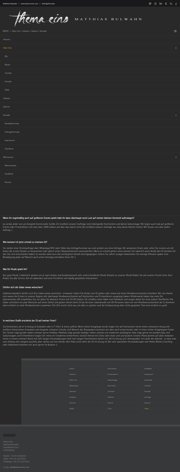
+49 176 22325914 (17, 458)
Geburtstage (112, 380)
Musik (7, 64)
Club (109, 408)
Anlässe (6, 98)
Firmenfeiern (113, 374)
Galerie (6, 106)
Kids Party (112, 386)
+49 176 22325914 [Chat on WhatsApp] (21, 461)
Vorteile (8, 81)
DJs (6, 56)
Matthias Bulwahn (10, 4)
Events (110, 403)
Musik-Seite (161, 275)
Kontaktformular (12, 123)
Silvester (111, 391)
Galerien (72, 391)
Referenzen (8, 157)
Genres (21, 278)
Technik (8, 73)
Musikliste (58, 278)
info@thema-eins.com (19, 467)
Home (71, 368)
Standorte (9, 148)
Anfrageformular (48, 4)
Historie (6, 39)
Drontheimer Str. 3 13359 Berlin (11, 449)
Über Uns (7, 47)
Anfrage (147, 397)
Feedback (9, 173)
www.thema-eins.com (29, 4)
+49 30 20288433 (18, 455)
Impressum (10, 140)
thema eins (8, 441)
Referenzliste (10, 165)
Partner (8, 182)
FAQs (7, 89)
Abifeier (111, 397)
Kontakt (6, 115)
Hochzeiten (112, 368)
